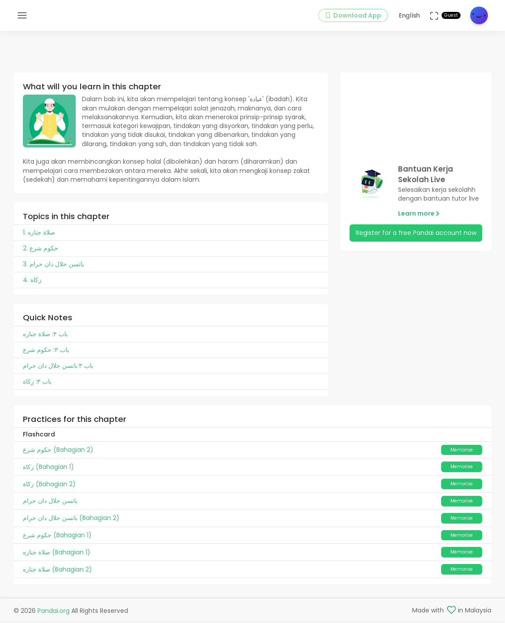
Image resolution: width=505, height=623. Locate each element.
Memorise (461, 456)
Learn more (419, 220)
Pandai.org (53, 612)
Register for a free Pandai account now (416, 239)
